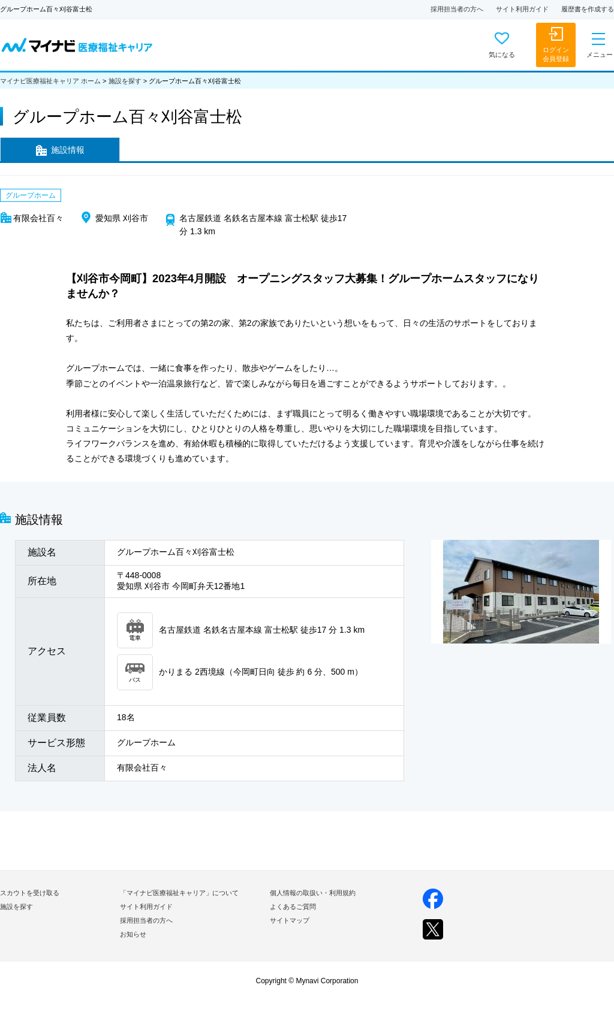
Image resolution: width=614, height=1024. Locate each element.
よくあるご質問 (293, 906)
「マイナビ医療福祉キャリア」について (179, 892)
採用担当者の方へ (457, 9)
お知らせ (133, 934)
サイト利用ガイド (522, 9)
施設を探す (125, 80)
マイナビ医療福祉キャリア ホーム (50, 80)
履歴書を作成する (587, 9)
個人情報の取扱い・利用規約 (313, 892)
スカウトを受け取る (29, 892)
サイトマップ (289, 920)
